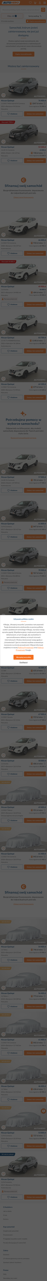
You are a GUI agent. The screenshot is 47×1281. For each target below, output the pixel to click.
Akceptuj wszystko (23, 657)
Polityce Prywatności (26, 647)
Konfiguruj (24, 662)
